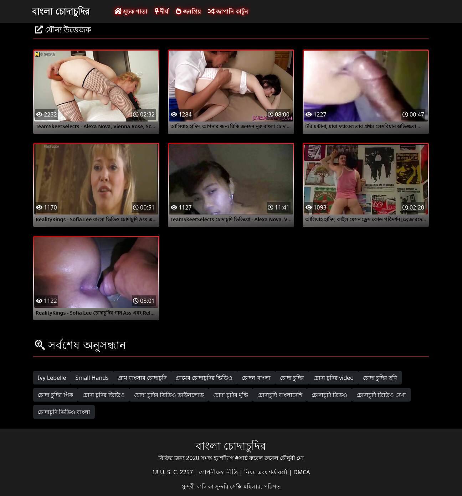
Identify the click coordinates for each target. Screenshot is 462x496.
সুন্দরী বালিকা (198, 486)
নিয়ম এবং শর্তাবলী (266, 472)
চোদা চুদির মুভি (230, 395)
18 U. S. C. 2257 (173, 472)
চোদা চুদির (292, 378)
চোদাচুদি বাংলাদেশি (279, 395)
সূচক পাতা (130, 11)
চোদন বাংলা (256, 378)
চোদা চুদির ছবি (380, 378)
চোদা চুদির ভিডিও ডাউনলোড (169, 395)
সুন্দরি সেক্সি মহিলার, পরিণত (248, 486)
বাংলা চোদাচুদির (61, 11)
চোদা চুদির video (333, 378)
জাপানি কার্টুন (228, 11)
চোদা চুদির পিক (55, 395)
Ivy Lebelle (52, 378)
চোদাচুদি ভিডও (329, 395)
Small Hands (91, 378)
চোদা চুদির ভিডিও (103, 395)
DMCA (301, 472)
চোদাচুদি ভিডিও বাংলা (64, 412)
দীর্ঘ (161, 11)
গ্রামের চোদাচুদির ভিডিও (204, 378)
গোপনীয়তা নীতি (219, 472)
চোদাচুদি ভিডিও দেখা (381, 395)
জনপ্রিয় (188, 11)
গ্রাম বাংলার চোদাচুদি (142, 378)
